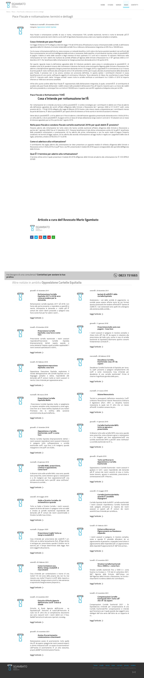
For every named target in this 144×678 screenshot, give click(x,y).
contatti (134, 5)
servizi (118, 5)
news (126, 5)
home (103, 5)
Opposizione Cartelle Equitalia (46, 27)
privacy (126, 665)
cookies (133, 665)
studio (110, 5)
